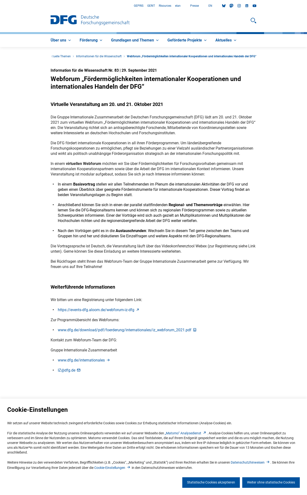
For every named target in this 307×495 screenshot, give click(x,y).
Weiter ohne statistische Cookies (271, 482)
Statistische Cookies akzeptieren (211, 482)
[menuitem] (61, 40)
